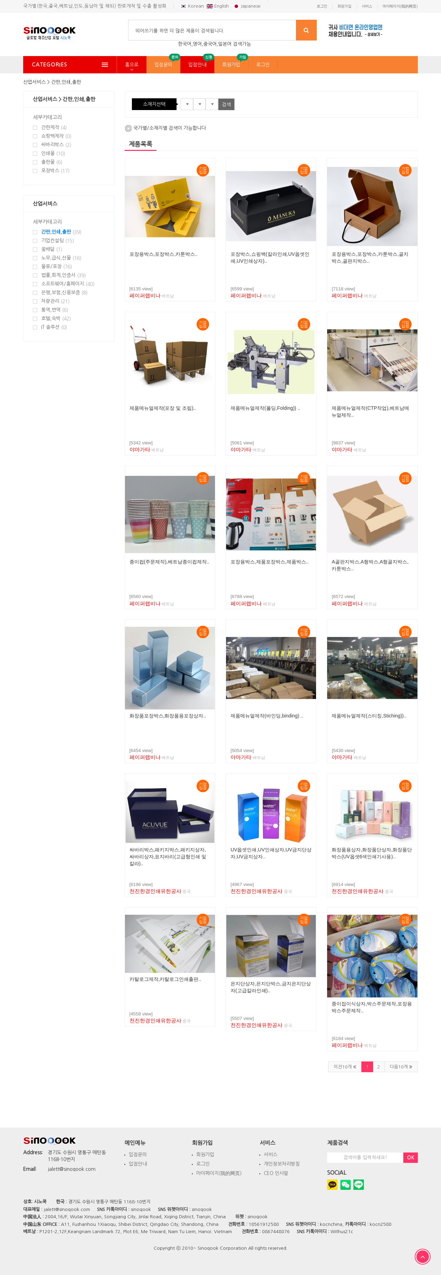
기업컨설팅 (57, 240)
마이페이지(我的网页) (219, 1173)
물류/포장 (56, 266)
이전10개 (345, 1066)
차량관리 (55, 301)
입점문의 (163, 64)
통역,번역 (54, 310)
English (218, 6)
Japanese (247, 6)
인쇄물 (53, 153)
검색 (226, 104)
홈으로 (131, 64)
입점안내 (197, 64)
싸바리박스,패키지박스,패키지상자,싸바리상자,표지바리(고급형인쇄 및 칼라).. (167, 856)
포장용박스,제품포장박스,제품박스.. (270, 561)
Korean (192, 6)
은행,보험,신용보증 (64, 292)
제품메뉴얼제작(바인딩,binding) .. (267, 715)
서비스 (270, 1154)
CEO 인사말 (276, 1173)
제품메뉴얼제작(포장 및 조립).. (162, 408)
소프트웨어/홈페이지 (67, 284)
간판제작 (54, 127)
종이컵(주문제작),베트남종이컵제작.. (169, 561)
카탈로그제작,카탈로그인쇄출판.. (165, 979)
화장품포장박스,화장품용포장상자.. (167, 715)
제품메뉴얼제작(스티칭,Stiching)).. (369, 715)
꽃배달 (51, 249)
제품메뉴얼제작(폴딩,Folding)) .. (265, 408)
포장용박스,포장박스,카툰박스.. (163, 254)
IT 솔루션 (54, 327)
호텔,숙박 (56, 318)
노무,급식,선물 (61, 258)
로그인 (263, 64)
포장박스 (55, 170)
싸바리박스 (56, 144)
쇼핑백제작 (56, 136)
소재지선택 (154, 104)
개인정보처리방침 (282, 1163)
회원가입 (231, 64)
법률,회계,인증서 (63, 275)
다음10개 (401, 1066)
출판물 (51, 162)
